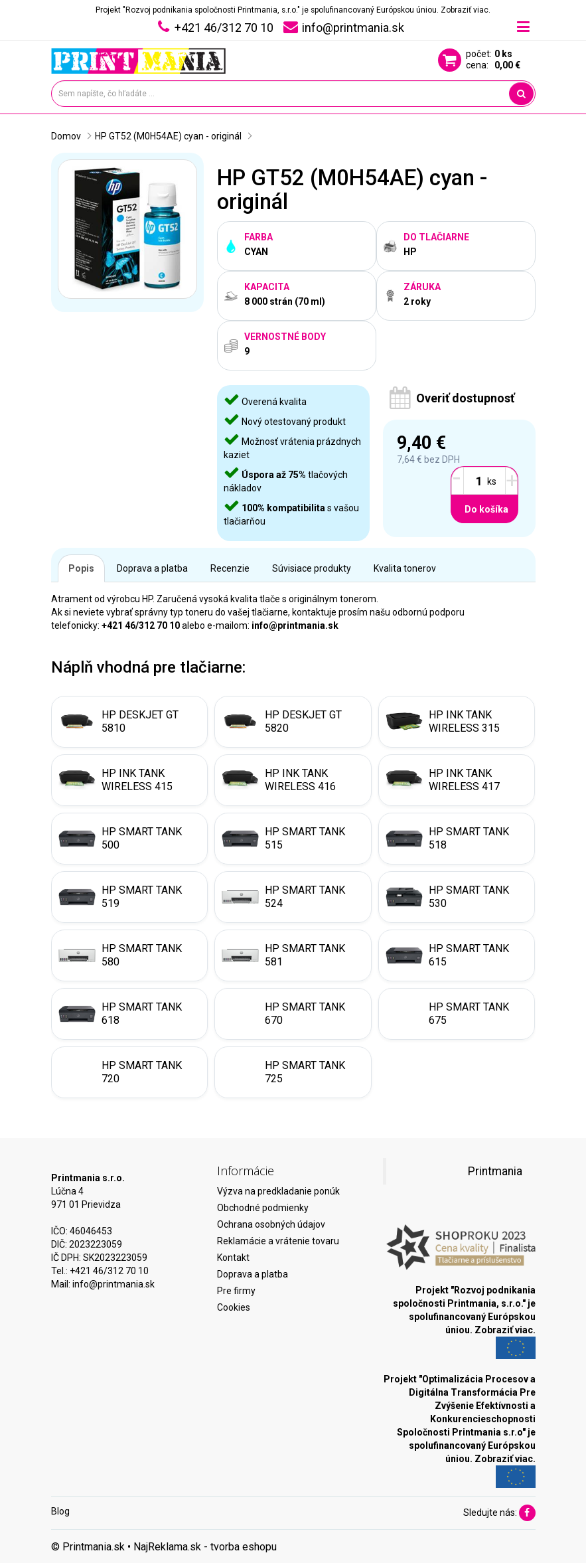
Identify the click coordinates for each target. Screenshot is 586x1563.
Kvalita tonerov (405, 568)
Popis (81, 568)
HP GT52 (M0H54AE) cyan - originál (168, 136)
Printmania (495, 1171)
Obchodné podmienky (263, 1207)
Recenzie (230, 568)
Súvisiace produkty (311, 568)
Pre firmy (236, 1290)
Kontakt (233, 1257)
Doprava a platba (152, 568)
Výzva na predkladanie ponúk (278, 1191)
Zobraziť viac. (465, 10)
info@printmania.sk (113, 1284)
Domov (66, 136)
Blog (60, 1511)
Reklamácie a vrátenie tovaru (278, 1241)
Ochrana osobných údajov (271, 1224)
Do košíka (486, 509)
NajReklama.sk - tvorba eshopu (205, 1546)
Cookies (233, 1307)
